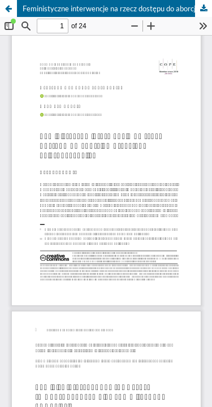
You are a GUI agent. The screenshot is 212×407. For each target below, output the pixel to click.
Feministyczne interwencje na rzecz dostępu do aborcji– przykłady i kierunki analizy (117, 8)
